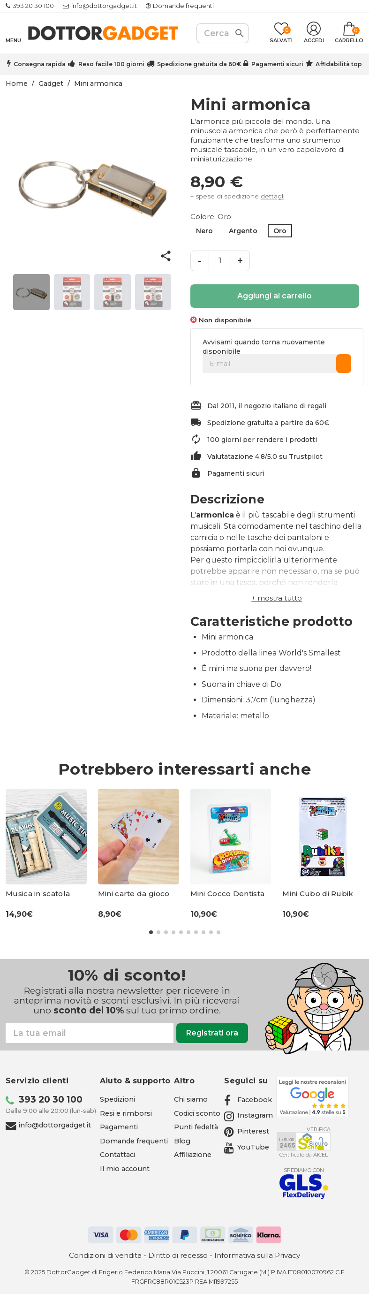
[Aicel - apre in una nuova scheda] (304, 1141)
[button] (276, 598)
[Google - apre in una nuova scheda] (312, 1097)
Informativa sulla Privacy (257, 1255)
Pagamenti (119, 1127)
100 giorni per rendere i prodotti (262, 439)
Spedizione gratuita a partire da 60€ (268, 423)
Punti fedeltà (196, 1127)
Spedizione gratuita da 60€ (199, 64)
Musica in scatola (38, 894)
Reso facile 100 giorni (111, 64)
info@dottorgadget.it (104, 5)
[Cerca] (222, 33)
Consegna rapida (40, 64)
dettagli (273, 196)
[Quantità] (220, 261)
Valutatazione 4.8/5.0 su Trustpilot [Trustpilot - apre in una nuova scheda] (265, 456)
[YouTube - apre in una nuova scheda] (246, 1147)
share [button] (165, 256)
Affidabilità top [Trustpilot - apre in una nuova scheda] (339, 64)
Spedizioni (117, 1099)
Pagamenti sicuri (277, 64)
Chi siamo (191, 1099)
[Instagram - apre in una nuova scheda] (248, 1115)
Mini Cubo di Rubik (317, 894)
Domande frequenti (183, 5)
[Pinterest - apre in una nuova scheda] (246, 1131)
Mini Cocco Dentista (227, 894)
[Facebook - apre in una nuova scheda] (248, 1100)
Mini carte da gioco (134, 894)
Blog (182, 1141)
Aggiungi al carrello (274, 295)
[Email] (89, 1033)
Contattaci (117, 1154)
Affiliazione (192, 1154)
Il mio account (125, 1169)
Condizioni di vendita (105, 1255)
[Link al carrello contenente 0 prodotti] (349, 33)
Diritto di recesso (178, 1255)
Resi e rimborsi (126, 1113)
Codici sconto (197, 1113)
